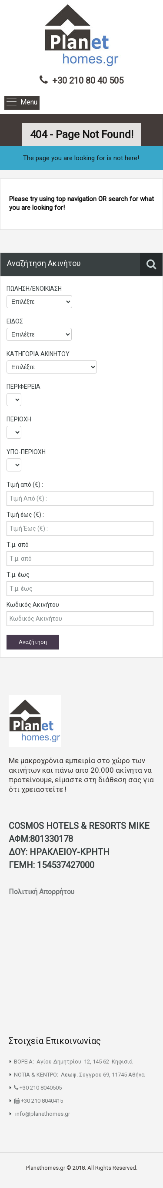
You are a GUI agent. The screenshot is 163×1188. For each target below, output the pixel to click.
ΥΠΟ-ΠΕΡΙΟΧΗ (26, 451)
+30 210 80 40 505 (87, 80)
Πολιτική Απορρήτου (42, 892)
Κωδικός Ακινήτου (33, 604)
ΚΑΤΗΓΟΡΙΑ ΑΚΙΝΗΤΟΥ (38, 353)
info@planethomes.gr (42, 1114)
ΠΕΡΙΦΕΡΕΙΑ (23, 386)
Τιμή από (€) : (25, 484)
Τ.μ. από (18, 544)
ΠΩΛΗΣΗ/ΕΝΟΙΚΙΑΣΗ (34, 288)
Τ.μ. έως (18, 574)
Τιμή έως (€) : (25, 514)
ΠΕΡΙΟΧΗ (19, 419)
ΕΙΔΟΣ (15, 321)
